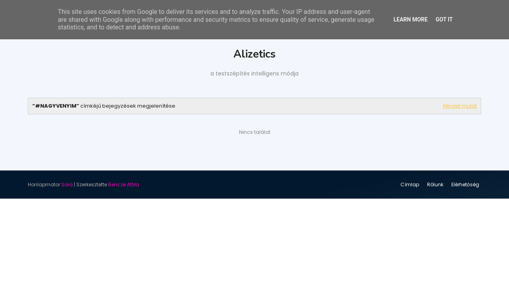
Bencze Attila (123, 184)
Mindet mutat (460, 106)
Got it (444, 19)
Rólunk (435, 184)
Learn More (410, 19)
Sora (67, 184)
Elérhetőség (465, 184)
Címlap (409, 184)
